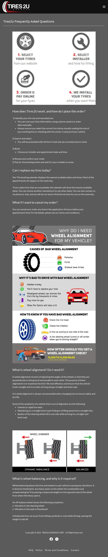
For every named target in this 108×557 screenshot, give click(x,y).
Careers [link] (75, 550)
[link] (16, 6)
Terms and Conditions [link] (57, 550)
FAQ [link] (31, 550)
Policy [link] (39, 550)
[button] (104, 7)
